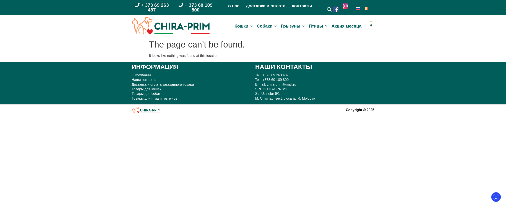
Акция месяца (346, 26)
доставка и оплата (266, 5)
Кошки (243, 26)
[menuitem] (358, 9)
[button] (243, 26)
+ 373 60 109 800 (196, 7)
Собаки (267, 26)
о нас (233, 5)
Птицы (318, 26)
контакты (302, 5)
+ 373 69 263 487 (152, 7)
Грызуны (292, 26)
